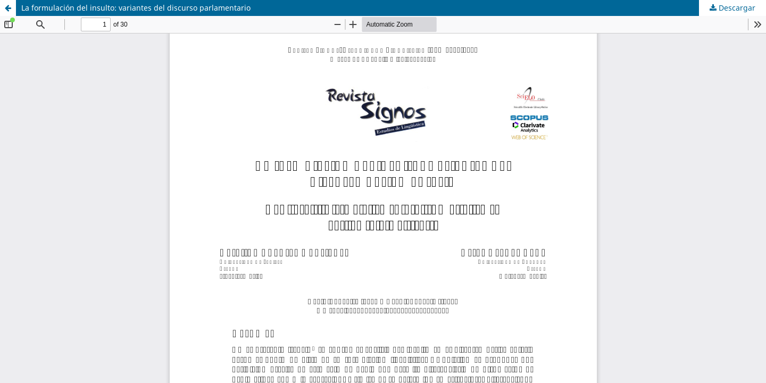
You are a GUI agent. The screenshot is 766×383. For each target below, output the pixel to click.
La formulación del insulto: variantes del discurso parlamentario (136, 8)
